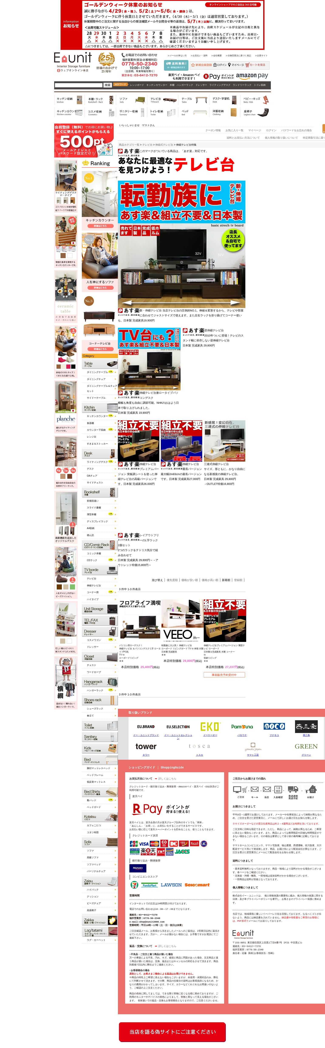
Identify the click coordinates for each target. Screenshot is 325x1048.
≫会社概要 (216, 55)
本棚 (172, 85)
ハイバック (93, 889)
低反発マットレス (96, 782)
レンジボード (137, 85)
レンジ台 (91, 436)
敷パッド (91, 800)
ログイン (271, 130)
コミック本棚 (94, 553)
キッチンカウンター (156, 85)
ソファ (90, 850)
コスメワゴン (94, 640)
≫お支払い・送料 (199, 55)
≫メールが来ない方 (177, 55)
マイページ (254, 130)
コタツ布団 (93, 832)
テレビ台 (91, 578)
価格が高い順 (210, 580)
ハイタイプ (93, 599)
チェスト (91, 665)
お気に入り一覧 (234, 130)
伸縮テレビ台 (94, 585)
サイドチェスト (95, 482)
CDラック (92, 560)
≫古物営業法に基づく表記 (238, 55)
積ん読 (90, 535)
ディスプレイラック (97, 521)
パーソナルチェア (96, 871)
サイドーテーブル (96, 398)
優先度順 (172, 580)
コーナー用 (93, 592)
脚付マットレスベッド (98, 768)
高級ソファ (93, 857)
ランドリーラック (242, 85)
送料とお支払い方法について (243, 137)
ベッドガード (94, 807)
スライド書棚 (94, 507)
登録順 (238, 580)
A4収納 (90, 528)
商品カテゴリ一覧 (129, 144)
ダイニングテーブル (97, 372)
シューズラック (95, 708)
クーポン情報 (213, 130)
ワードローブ (94, 672)
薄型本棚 (91, 514)
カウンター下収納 (96, 430)
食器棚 (90, 423)
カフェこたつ (94, 825)
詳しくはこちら (167, 779)
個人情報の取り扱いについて (281, 137)
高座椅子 (91, 910)
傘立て (90, 715)
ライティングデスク (219, 85)
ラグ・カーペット (96, 940)
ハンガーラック (185, 85)
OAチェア (92, 475)
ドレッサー (201, 85)
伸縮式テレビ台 (164, 144)
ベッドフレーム (95, 775)
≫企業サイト (261, 55)
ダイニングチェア (96, 379)
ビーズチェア (94, 903)
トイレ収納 (260, 85)
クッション (93, 896)
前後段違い (93, 500)
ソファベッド (94, 864)
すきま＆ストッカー (97, 443)
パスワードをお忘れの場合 (296, 130)
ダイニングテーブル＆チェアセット (102, 388)
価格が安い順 (189, 580)
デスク (90, 468)
